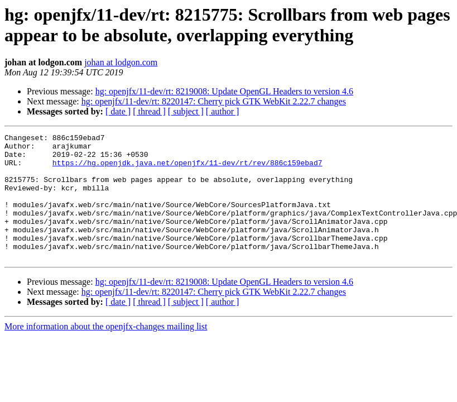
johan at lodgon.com (120, 62)
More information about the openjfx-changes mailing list (105, 351)
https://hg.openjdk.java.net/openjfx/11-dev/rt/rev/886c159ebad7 (187, 169)
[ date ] (118, 111)
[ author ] (222, 111)
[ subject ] (186, 111)
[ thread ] (149, 111)
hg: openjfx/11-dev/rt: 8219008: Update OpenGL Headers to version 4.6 (224, 91)
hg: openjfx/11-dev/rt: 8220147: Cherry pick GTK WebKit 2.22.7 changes (213, 101)
